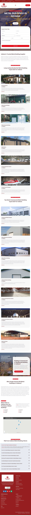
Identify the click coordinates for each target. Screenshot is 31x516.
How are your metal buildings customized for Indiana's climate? (11, 450)
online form (3, 447)
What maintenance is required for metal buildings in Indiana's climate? (12, 463)
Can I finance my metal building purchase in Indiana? (9, 466)
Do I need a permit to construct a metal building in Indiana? (10, 455)
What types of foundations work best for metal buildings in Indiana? (11, 458)
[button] (15, 5)
